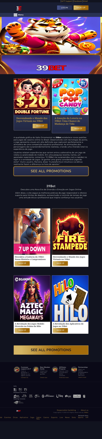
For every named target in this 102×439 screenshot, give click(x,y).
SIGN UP (80, 7)
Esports (54, 417)
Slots (74, 417)
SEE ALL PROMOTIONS (51, 171)
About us (84, 410)
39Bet (86, 412)
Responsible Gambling (66, 410)
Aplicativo (24, 417)
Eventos (7, 417)
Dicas (15, 417)
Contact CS (24, 377)
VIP (87, 417)
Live (61, 417)
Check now (43, 377)
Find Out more (64, 377)
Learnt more (82, 377)
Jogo (32, 417)
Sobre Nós (38, 418)
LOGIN (64, 7)
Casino (46, 417)
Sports (80, 417)
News (67, 417)
